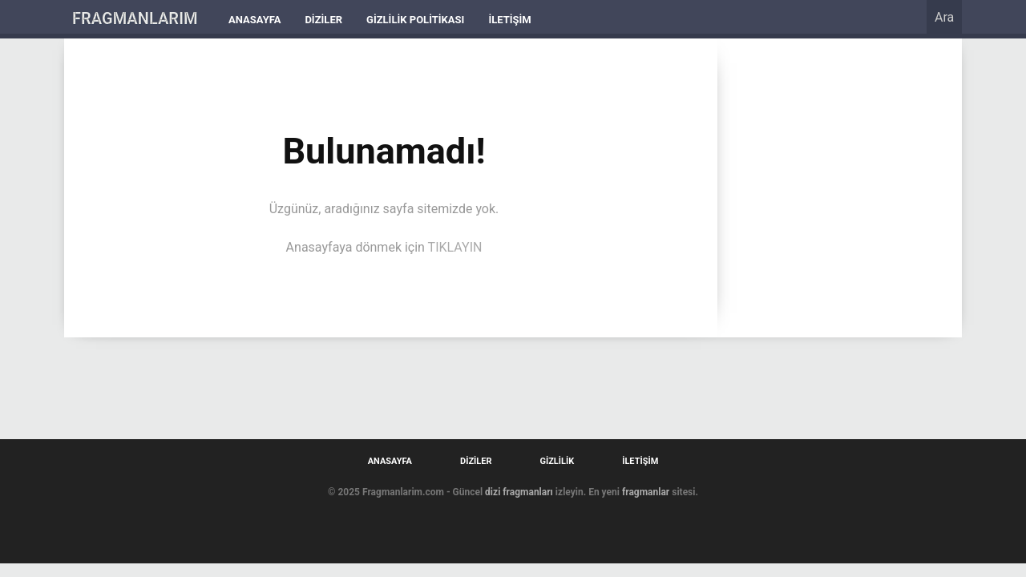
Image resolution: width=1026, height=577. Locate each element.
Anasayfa (254, 20)
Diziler (323, 20)
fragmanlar (645, 492)
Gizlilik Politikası (415, 20)
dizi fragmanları (519, 492)
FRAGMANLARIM (135, 18)
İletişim (509, 20)
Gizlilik (556, 461)
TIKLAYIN (455, 247)
